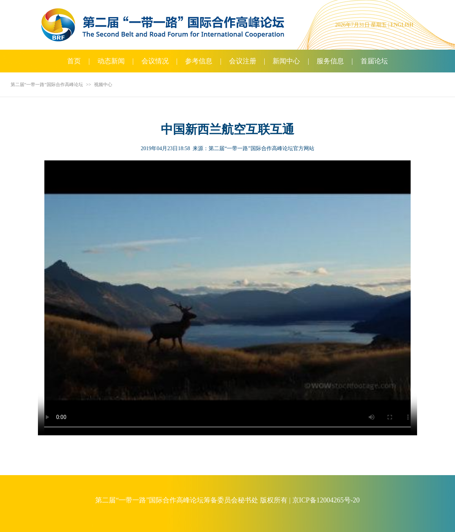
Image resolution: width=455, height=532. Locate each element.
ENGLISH (402, 25)
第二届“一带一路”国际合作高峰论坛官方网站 (261, 148)
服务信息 (330, 61)
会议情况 (155, 61)
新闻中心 (286, 61)
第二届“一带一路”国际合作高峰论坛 (47, 84)
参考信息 (198, 61)
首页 (74, 61)
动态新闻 (111, 61)
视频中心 (103, 84)
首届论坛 (374, 61)
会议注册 (242, 61)
